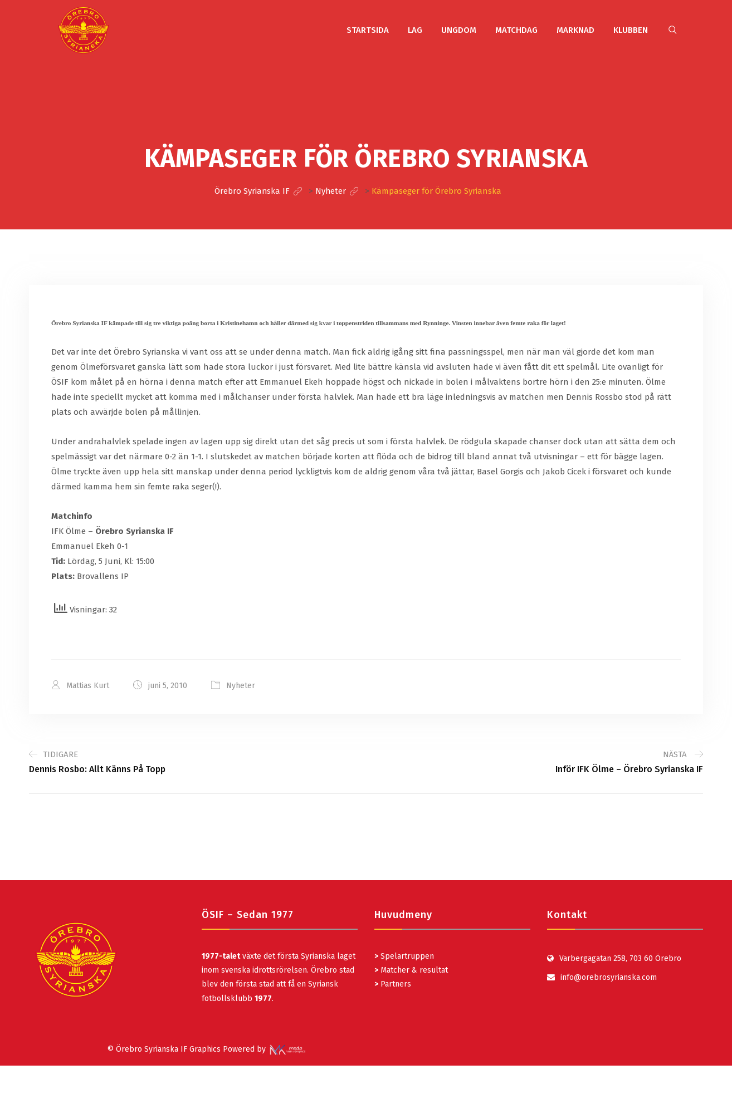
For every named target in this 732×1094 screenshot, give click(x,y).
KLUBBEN (630, 30)
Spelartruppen (406, 956)
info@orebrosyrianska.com (608, 977)
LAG (415, 30)
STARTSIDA (368, 30)
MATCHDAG (516, 30)
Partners (392, 984)
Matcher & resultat (411, 970)
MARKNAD (575, 30)
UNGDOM (458, 30)
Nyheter (240, 685)
